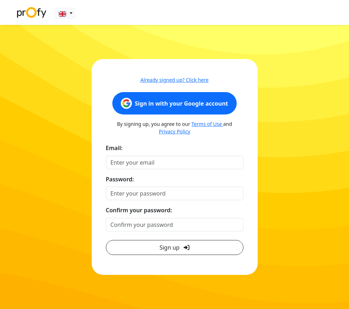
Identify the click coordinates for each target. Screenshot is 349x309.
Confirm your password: (139, 210)
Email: (114, 148)
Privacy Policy (174, 131)
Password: (120, 179)
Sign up (175, 247)
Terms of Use (207, 124)
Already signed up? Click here (174, 79)
